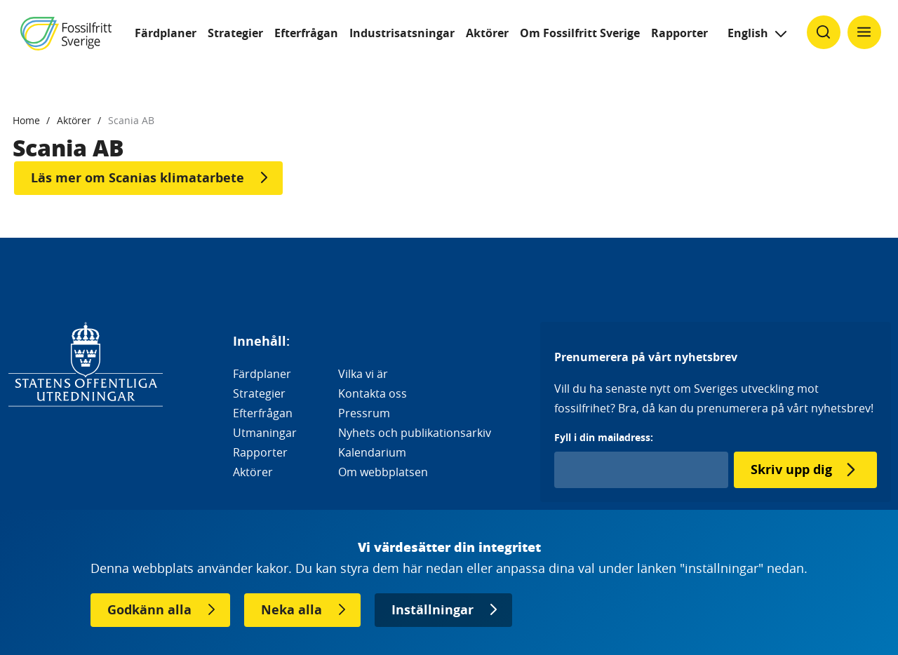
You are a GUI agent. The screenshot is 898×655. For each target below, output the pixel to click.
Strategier (235, 33)
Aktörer (487, 33)
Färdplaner (165, 33)
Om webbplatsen (383, 472)
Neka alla (291, 610)
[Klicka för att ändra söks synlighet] (823, 32)
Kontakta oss (372, 393)
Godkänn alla (149, 610)
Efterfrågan (306, 33)
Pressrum (364, 413)
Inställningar (432, 610)
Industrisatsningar (402, 33)
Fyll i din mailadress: (603, 437)
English (748, 33)
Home (26, 120)
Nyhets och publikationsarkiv (414, 432)
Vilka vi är (363, 373)
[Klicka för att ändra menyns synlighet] (864, 32)
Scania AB (131, 120)
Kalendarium (372, 452)
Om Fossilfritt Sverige (580, 33)
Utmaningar (265, 432)
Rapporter (679, 33)
